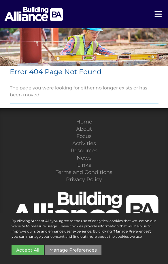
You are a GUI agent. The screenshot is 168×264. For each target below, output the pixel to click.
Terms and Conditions (84, 172)
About (84, 129)
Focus (84, 136)
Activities (84, 143)
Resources (84, 150)
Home (84, 122)
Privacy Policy (84, 179)
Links (84, 165)
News (84, 158)
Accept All (27, 250)
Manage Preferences (73, 250)
